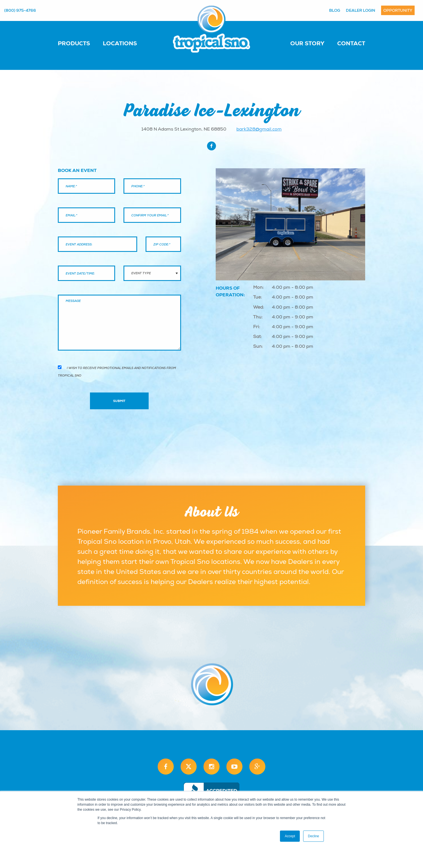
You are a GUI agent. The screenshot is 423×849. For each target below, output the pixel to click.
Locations (120, 43)
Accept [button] (290, 836)
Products (74, 43)
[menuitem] (79, 43)
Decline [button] (313, 836)
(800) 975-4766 (20, 10)
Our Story (307, 43)
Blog (334, 10)
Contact (351, 43)
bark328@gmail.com (259, 129)
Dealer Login (360, 10)
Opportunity (397, 10)
